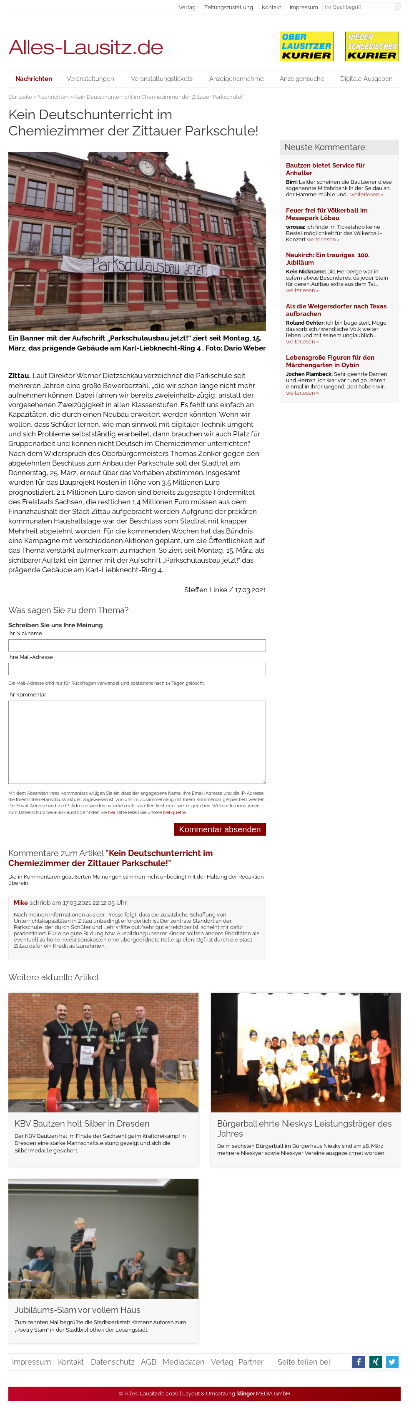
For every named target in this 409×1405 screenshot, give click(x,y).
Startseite (20, 97)
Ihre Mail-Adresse (30, 657)
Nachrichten (53, 97)
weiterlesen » (366, 194)
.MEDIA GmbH (263, 1393)
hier (111, 812)
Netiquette (174, 812)
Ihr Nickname (25, 633)
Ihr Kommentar (27, 695)
